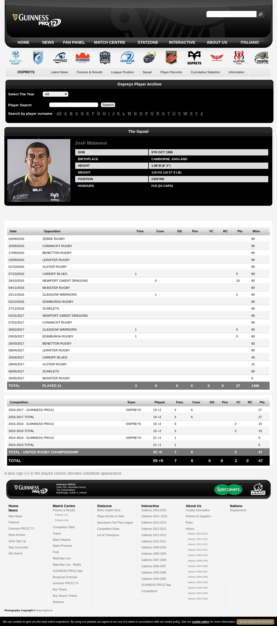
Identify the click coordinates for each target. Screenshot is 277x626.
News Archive (16, 534)
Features (13, 522)
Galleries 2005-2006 (153, 572)
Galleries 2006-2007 (153, 566)
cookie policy (200, 621)
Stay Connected (18, 547)
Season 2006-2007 (198, 571)
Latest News (59, 72)
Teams (57, 533)
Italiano (250, 42)
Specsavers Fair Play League (115, 522)
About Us (217, 42)
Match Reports (62, 539)
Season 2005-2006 (198, 576)
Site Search (15, 553)
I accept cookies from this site (255, 622)
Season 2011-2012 (198, 544)
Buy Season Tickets (65, 595)
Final (56, 552)
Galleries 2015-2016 (153, 510)
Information (236, 72)
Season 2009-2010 (198, 555)
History (190, 528)
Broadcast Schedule (65, 577)
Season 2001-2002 (198, 598)
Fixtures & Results (89, 72)
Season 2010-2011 (198, 549)
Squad (146, 72)
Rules (189, 522)
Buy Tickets (60, 589)
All (58, 113)
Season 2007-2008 (198, 566)
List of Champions (108, 535)
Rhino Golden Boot (108, 510)
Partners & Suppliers (198, 516)
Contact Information (198, 510)
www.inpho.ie (44, 610)
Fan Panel (74, 42)
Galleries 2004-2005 (153, 578)
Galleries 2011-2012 (153, 535)
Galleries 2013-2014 (153, 522)
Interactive (182, 42)
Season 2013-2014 (198, 533)
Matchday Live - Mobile (67, 564)
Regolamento (238, 510)
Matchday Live (62, 558)
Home (23, 42)
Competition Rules (108, 528)
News (48, 42)
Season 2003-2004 (198, 587)
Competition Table (64, 527)
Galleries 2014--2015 (154, 516)
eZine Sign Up (17, 541)
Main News (15, 516)
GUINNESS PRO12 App (68, 570)
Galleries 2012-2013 (153, 528)
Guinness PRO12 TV (21, 528)
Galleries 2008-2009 (153, 553)
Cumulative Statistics (205, 72)
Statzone (148, 42)
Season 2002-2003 (198, 593)
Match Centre (109, 42)
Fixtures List (61, 514)
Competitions (149, 591)
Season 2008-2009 (198, 560)
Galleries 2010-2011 (153, 541)
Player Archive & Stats (110, 516)
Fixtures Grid (61, 520)
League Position (122, 72)
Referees (58, 602)
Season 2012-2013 (198, 539)
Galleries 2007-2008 (153, 560)
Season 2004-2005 (198, 582)
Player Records (171, 72)
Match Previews (62, 545)
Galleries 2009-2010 (153, 547)
